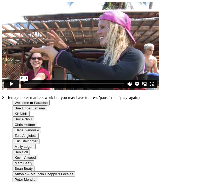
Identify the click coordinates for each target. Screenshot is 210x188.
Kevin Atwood (25, 158)
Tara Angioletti (26, 136)
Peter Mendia (25, 179)
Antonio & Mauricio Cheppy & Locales (44, 174)
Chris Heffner (25, 125)
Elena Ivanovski (27, 130)
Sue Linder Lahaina (30, 108)
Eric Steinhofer (26, 141)
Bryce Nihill (23, 119)
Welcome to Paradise (31, 103)
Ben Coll (21, 152)
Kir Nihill (21, 114)
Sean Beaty (24, 169)
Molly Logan (24, 147)
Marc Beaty (23, 163)
